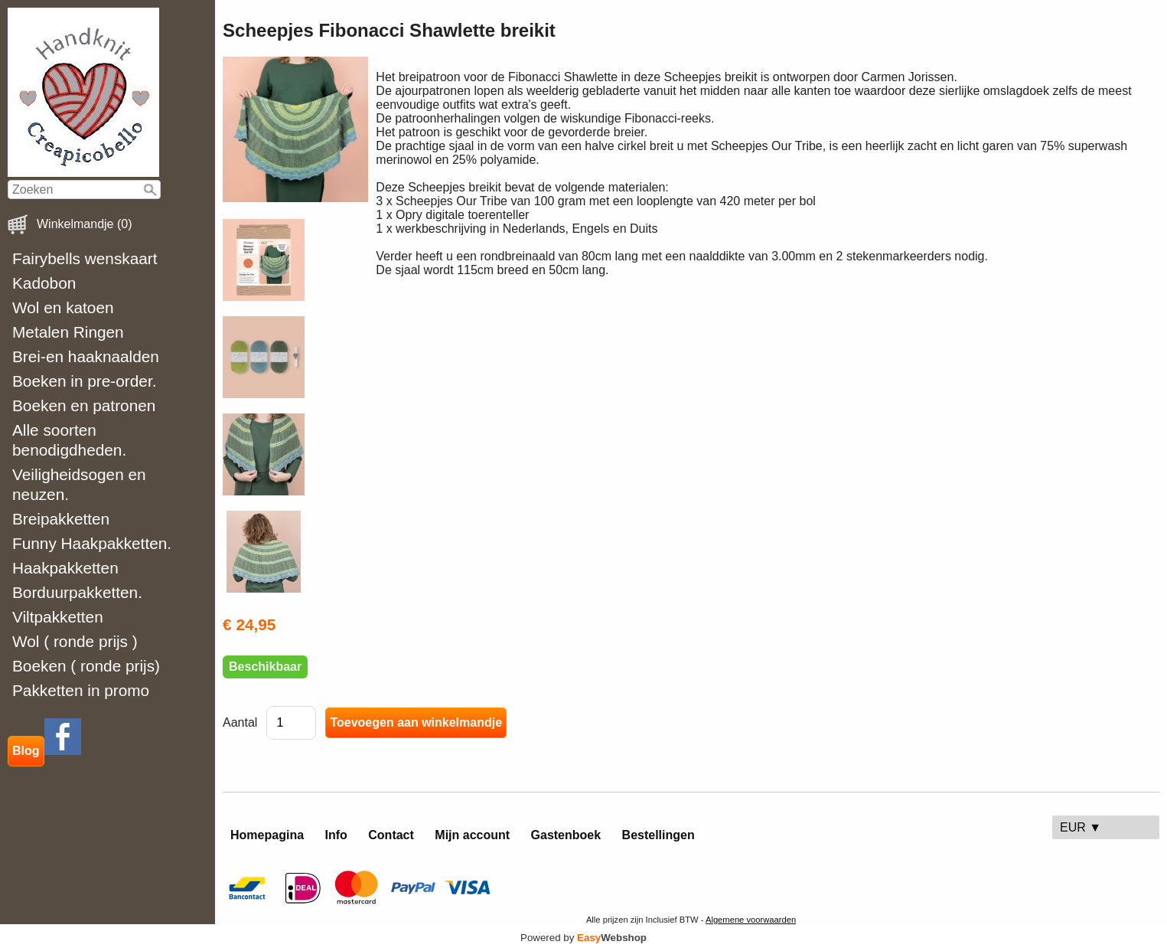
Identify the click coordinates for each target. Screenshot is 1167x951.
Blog (26, 750)
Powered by (583, 937)
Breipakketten (60, 519)
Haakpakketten (65, 568)
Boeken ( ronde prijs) (86, 666)
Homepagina (267, 835)
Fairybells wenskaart (85, 258)
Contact (391, 835)
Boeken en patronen (83, 405)
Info (336, 835)
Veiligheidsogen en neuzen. (79, 484)
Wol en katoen (63, 307)
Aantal (240, 722)
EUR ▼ (1080, 827)
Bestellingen (658, 835)
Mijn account (472, 835)
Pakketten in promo (80, 690)
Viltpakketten (57, 617)
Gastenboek (566, 835)
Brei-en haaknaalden (85, 356)
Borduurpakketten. (77, 592)
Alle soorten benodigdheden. (69, 440)
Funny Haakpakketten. (91, 543)
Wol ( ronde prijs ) (75, 641)
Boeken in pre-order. (84, 381)
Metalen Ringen (68, 332)
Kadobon (44, 283)
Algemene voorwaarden (751, 919)
